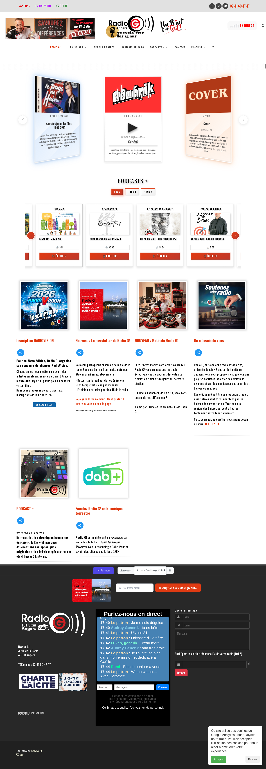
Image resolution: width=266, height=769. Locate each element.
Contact (180, 47)
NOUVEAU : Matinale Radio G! (156, 340)
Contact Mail (37, 713)
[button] (243, 119)
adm (20, 754)
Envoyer (181, 673)
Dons (24, 6)
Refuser (252, 759)
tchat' (62, 6)
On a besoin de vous (209, 340)
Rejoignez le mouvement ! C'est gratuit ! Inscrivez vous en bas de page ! (100, 401)
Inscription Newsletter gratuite (178, 588)
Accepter (219, 759)
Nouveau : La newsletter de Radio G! (103, 340)
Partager (103, 570)
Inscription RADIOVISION (35, 340)
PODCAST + (25, 508)
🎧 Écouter (59, 256)
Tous (117, 191)
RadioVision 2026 (132, 47)
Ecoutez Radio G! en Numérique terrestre (99, 511)
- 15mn (132, 191)
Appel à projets (104, 47)
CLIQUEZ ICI (212, 424)
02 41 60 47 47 (240, 6)
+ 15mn (148, 191)
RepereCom (36, 750)
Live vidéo (43, 6)
